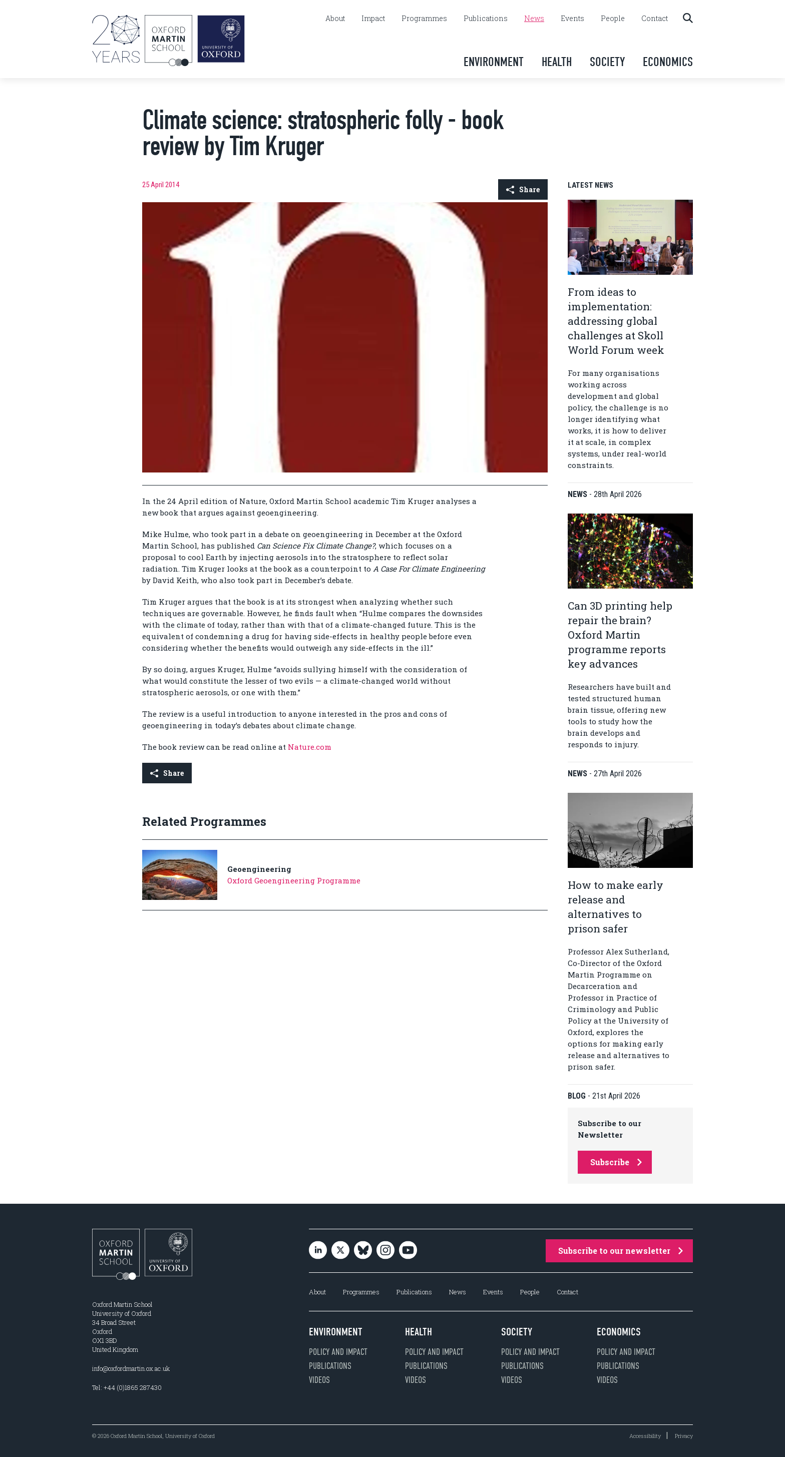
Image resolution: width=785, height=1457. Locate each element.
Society (607, 62)
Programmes (424, 18)
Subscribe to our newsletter (620, 1250)
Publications (486, 18)
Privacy (684, 1435)
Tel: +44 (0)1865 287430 (127, 1387)
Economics (668, 62)
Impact (373, 18)
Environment (494, 62)
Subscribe (616, 1162)
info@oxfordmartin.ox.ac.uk (131, 1368)
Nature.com (309, 747)
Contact (654, 18)
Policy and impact (338, 1351)
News (534, 18)
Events (572, 18)
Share (523, 189)
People (613, 18)
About (335, 18)
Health (557, 62)
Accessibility (645, 1435)
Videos (319, 1379)
